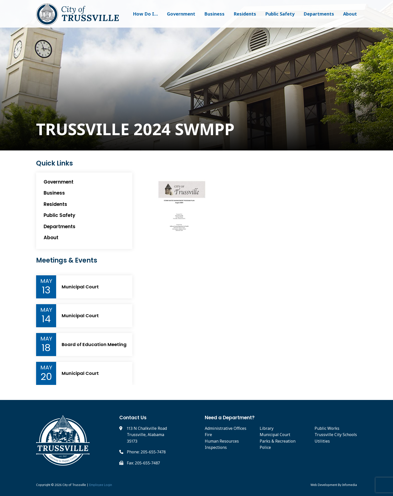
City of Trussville (74, 485)
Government (181, 14)
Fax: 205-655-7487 (143, 463)
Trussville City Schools (336, 434)
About (350, 14)
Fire (208, 434)
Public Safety (279, 14)
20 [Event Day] (46, 376)
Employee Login (100, 485)
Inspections (216, 447)
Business (214, 14)
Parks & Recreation (278, 441)
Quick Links (54, 163)
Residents (245, 14)
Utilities (322, 441)
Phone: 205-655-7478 (146, 452)
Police (265, 447)
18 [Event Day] (46, 348)
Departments (319, 14)
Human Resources (222, 441)
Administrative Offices (225, 428)
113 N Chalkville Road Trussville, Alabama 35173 (147, 435)
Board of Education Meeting (94, 344)
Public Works (327, 428)
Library (266, 428)
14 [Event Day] (46, 319)
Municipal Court (80, 287)
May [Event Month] (46, 281)
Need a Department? (230, 417)
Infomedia (349, 485)
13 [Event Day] (46, 290)
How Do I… (145, 14)
